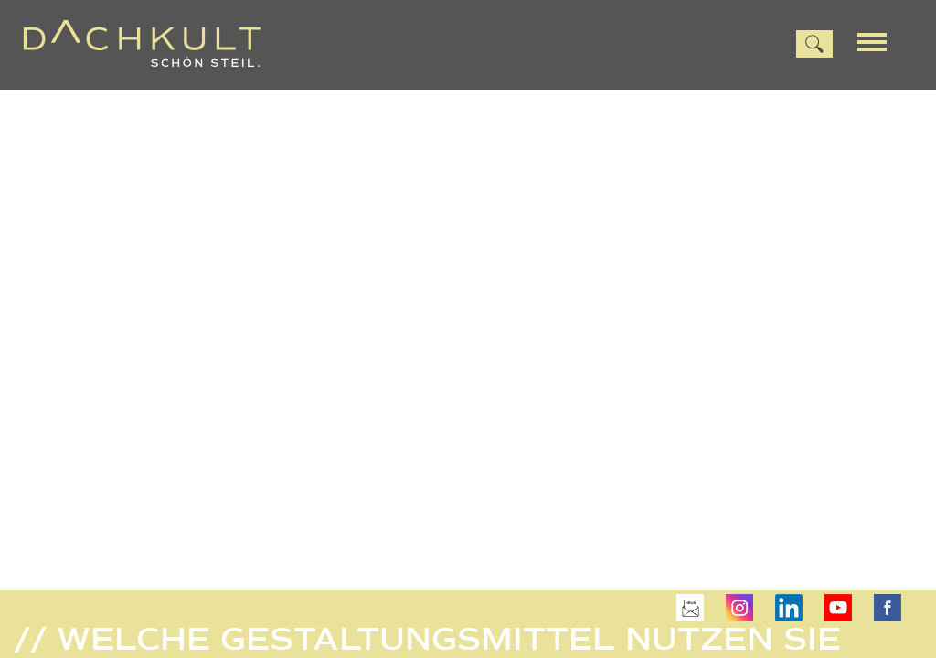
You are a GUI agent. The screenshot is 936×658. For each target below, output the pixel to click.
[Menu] (878, 40)
